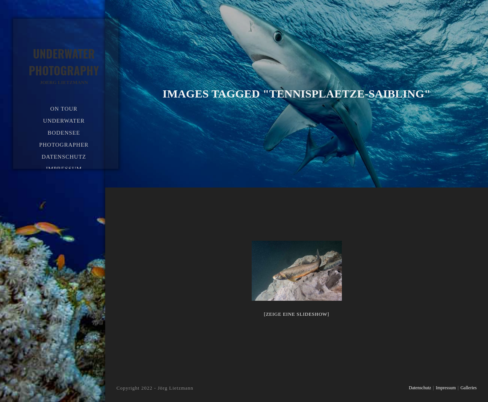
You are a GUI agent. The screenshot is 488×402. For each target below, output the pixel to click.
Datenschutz (420, 387)
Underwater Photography (63, 65)
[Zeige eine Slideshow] (296, 314)
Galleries (469, 387)
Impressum (446, 387)
